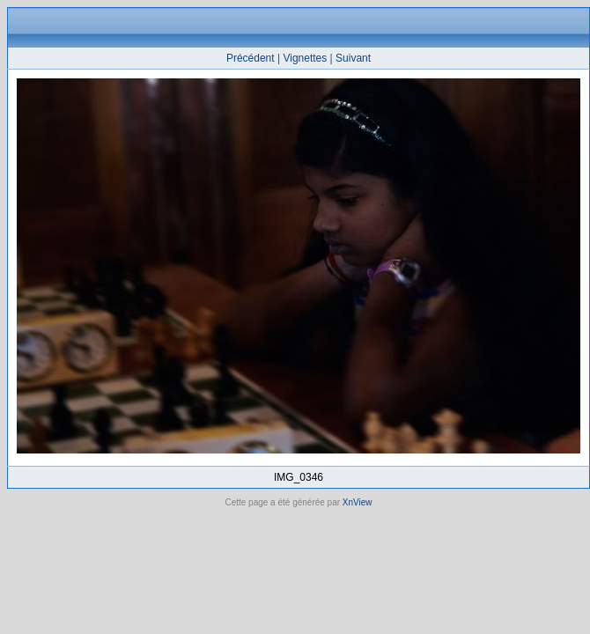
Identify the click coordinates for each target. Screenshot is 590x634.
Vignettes (305, 58)
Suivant (353, 58)
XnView (357, 502)
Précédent (250, 58)
